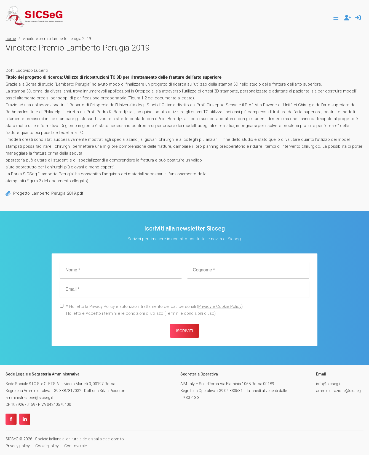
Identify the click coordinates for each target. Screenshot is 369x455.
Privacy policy (18, 446)
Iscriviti (184, 331)
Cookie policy (47, 446)
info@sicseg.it (328, 384)
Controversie (75, 446)
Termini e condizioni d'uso (190, 313)
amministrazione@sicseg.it (339, 390)
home (11, 38)
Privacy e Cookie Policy (219, 306)
